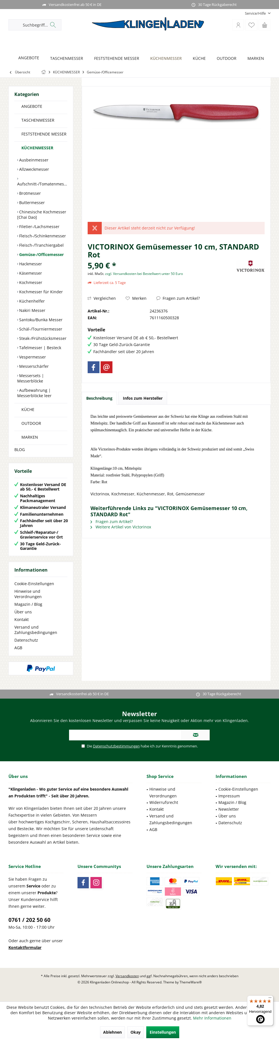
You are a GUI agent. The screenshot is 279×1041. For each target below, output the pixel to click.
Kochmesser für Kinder (40, 291)
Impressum (229, 796)
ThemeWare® (191, 982)
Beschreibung (99, 398)
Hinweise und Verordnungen (28, 594)
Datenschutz (26, 640)
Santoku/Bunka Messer (40, 319)
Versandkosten (127, 976)
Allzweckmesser (33, 169)
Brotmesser (29, 193)
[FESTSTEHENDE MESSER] (115, 58)
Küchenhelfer (31, 301)
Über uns (23, 611)
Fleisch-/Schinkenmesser (42, 236)
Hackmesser (30, 263)
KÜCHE (27, 409)
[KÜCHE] (198, 58)
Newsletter (228, 809)
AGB (18, 647)
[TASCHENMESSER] (65, 58)
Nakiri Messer (31, 310)
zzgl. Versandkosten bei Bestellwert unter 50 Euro (144, 273)
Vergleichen (102, 298)
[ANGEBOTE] (27, 58)
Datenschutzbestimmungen (116, 746)
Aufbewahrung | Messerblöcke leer (34, 393)
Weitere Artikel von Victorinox (120, 527)
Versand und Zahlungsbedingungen (35, 629)
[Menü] (270, 999)
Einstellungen (163, 1032)
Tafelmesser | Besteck (39, 347)
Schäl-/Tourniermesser (40, 329)
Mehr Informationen (212, 1018)
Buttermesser (31, 202)
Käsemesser (30, 273)
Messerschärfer (33, 366)
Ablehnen (112, 1032)
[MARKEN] (254, 58)
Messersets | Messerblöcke (30, 378)
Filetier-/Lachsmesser (38, 226)
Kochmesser (30, 282)
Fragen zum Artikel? (178, 298)
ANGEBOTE (31, 106)
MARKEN (29, 437)
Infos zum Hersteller (143, 398)
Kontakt (21, 619)
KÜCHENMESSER (37, 147)
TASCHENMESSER (37, 120)
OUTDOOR (31, 423)
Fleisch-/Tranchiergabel (41, 245)
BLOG (19, 449)
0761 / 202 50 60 (29, 920)
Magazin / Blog (28, 604)
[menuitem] (256, 13)
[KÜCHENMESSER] (164, 58)
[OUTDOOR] (225, 58)
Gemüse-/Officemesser (41, 254)
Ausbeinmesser (33, 160)
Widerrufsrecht (163, 802)
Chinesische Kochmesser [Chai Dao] (41, 214)
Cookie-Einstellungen (34, 583)
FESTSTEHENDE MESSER (44, 134)
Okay (135, 1032)
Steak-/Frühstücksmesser (42, 338)
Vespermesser (32, 357)
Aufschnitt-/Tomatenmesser (42, 184)
